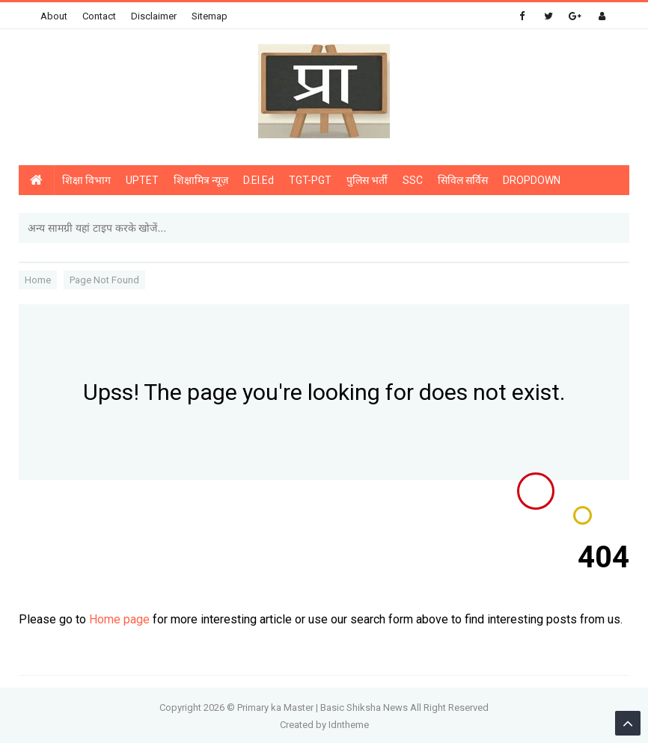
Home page (119, 619)
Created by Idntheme (324, 724)
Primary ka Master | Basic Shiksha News (322, 707)
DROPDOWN (531, 180)
